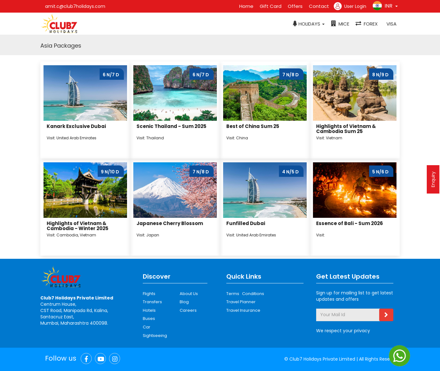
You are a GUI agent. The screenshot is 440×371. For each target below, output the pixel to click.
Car (146, 327)
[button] (309, 24)
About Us (189, 294)
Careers (188, 310)
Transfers (152, 302)
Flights (149, 294)
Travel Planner (241, 302)
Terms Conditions (245, 294)
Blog (184, 302)
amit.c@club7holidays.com (75, 6)
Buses (149, 319)
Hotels (149, 310)
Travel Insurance (243, 310)
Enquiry (433, 179)
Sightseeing (155, 336)
